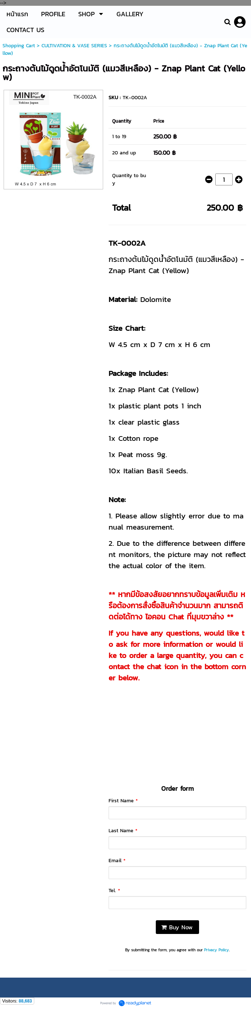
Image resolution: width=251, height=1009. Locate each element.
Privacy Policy (216, 950)
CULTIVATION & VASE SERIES (74, 45)
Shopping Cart (19, 45)
